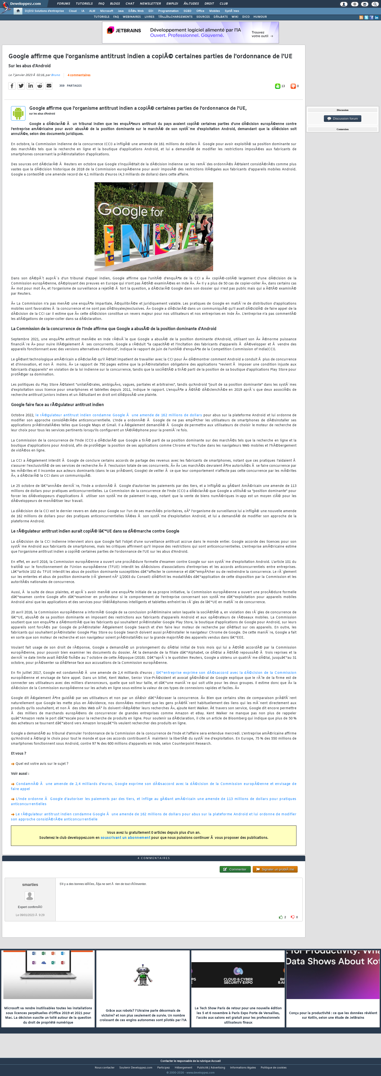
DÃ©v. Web (136, 11)
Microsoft (106, 11)
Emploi (172, 4)
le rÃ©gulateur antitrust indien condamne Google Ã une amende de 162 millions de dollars (118, 418)
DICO (246, 17)
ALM (92, 11)
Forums (63, 4)
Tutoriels (84, 4)
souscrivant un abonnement (125, 841)
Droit (209, 4)
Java (120, 11)
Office (200, 11)
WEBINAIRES (132, 17)
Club (223, 4)
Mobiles (214, 11)
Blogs (115, 4)
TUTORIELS (101, 17)
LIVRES (149, 17)
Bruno (55, 78)
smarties (30, 894)
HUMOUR (260, 17)
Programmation (168, 11)
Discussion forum (342, 119)
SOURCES (203, 17)
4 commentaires (79, 78)
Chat (130, 4)
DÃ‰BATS (221, 17)
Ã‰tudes (191, 4)
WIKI (235, 17)
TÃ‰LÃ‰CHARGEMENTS (175, 17)
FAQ (101, 4)
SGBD (187, 11)
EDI (150, 11)
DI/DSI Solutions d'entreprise (44, 11)
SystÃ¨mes (232, 11)
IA (82, 11)
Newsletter (150, 4)
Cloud (73, 11)
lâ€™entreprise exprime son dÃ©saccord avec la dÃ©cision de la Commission (226, 676)
